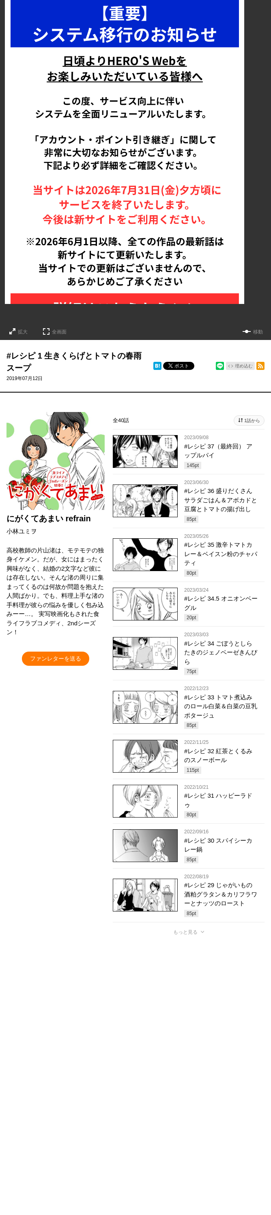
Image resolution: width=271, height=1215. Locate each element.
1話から (252, 420)
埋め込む (244, 365)
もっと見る (185, 932)
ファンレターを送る (55, 658)
